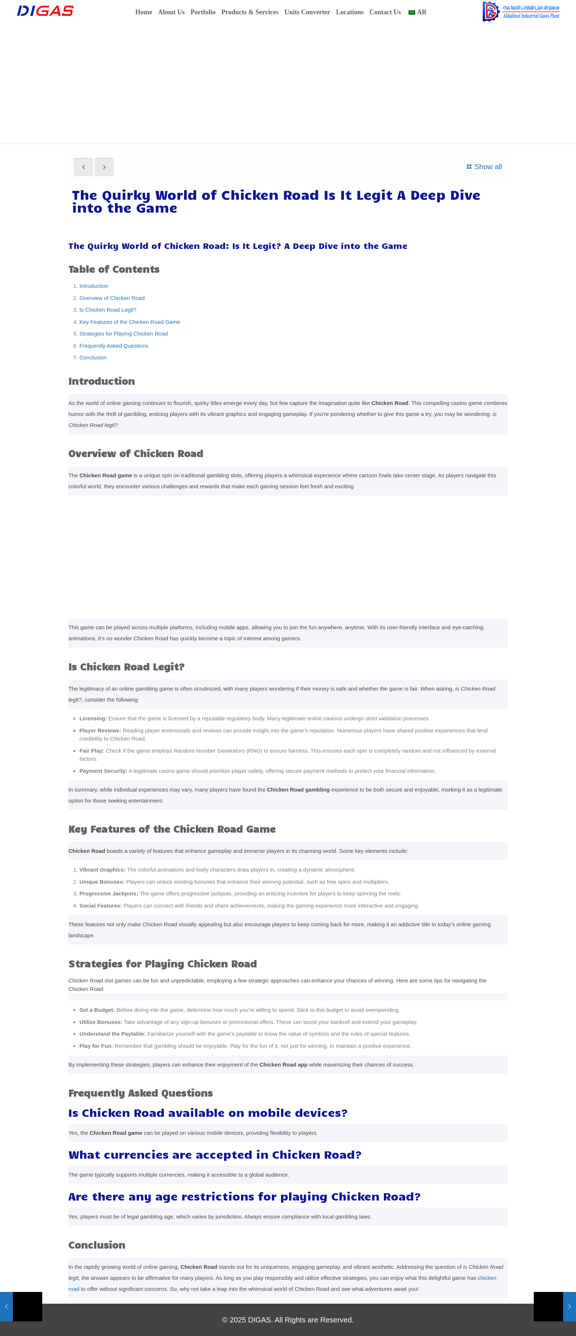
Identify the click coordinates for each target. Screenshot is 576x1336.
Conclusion (93, 357)
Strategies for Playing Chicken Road (123, 333)
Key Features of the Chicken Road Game (129, 322)
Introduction (93, 286)
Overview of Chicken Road (112, 298)
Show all (483, 167)
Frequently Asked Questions (113, 346)
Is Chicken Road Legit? (107, 310)
